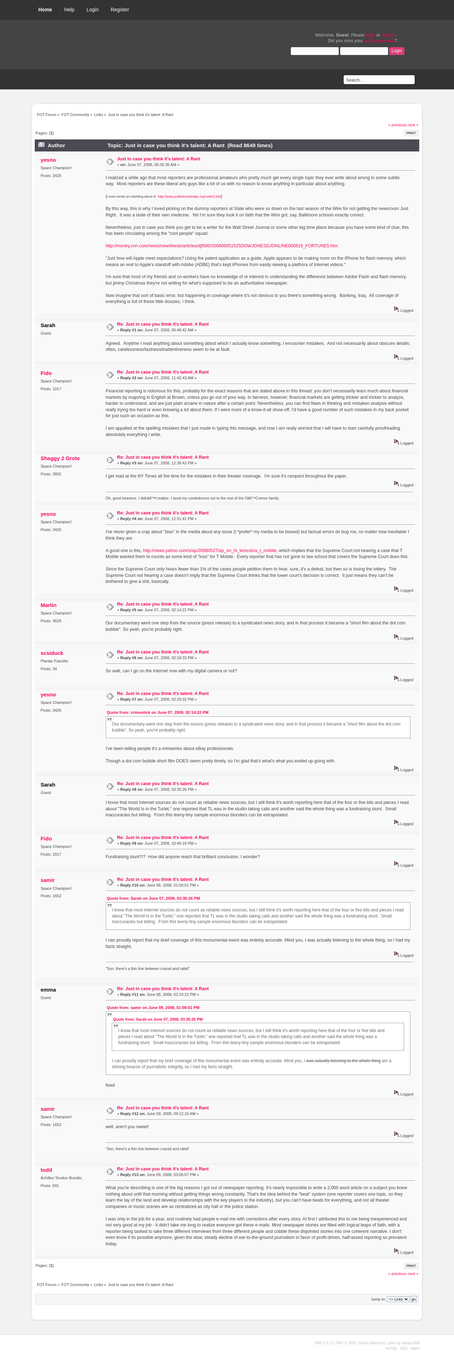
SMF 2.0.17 (324, 1343)
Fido (46, 373)
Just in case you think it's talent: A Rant (158, 158)
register (389, 35)
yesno (48, 160)
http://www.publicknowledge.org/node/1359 (189, 196)
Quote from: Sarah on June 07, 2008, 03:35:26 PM (153, 898)
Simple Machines (371, 1343)
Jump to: (378, 1299)
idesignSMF (411, 1343)
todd (46, 1170)
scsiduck (51, 653)
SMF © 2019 (346, 1343)
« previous (397, 125)
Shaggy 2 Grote (60, 458)
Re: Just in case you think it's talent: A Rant (163, 324)
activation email (379, 40)
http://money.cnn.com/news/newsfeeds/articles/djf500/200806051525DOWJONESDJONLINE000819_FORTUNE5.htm (222, 245)
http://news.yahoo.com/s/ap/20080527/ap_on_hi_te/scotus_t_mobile (209, 550)
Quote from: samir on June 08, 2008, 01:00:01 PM (153, 1007)
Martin (48, 605)
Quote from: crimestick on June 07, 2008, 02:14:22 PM (158, 712)
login (370, 35)
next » (413, 125)
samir (47, 880)
